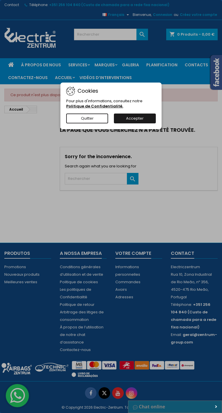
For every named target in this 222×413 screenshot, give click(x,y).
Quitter (87, 118)
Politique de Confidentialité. (94, 106)
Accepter (135, 118)
